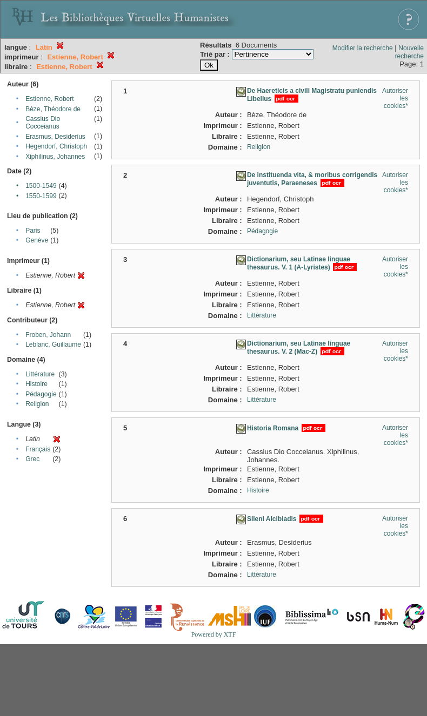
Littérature (40, 374)
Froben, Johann (48, 335)
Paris (32, 230)
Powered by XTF (213, 634)
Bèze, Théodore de (53, 109)
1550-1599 (40, 196)
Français (37, 449)
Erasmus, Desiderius (55, 136)
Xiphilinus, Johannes (55, 156)
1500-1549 (40, 186)
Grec (32, 459)
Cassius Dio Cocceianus (42, 122)
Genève (36, 240)
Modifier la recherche (362, 48)
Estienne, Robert (49, 99)
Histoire (36, 384)
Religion (37, 404)
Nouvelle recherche (409, 52)
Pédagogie (40, 394)
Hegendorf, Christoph (56, 146)
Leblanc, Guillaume (53, 344)
